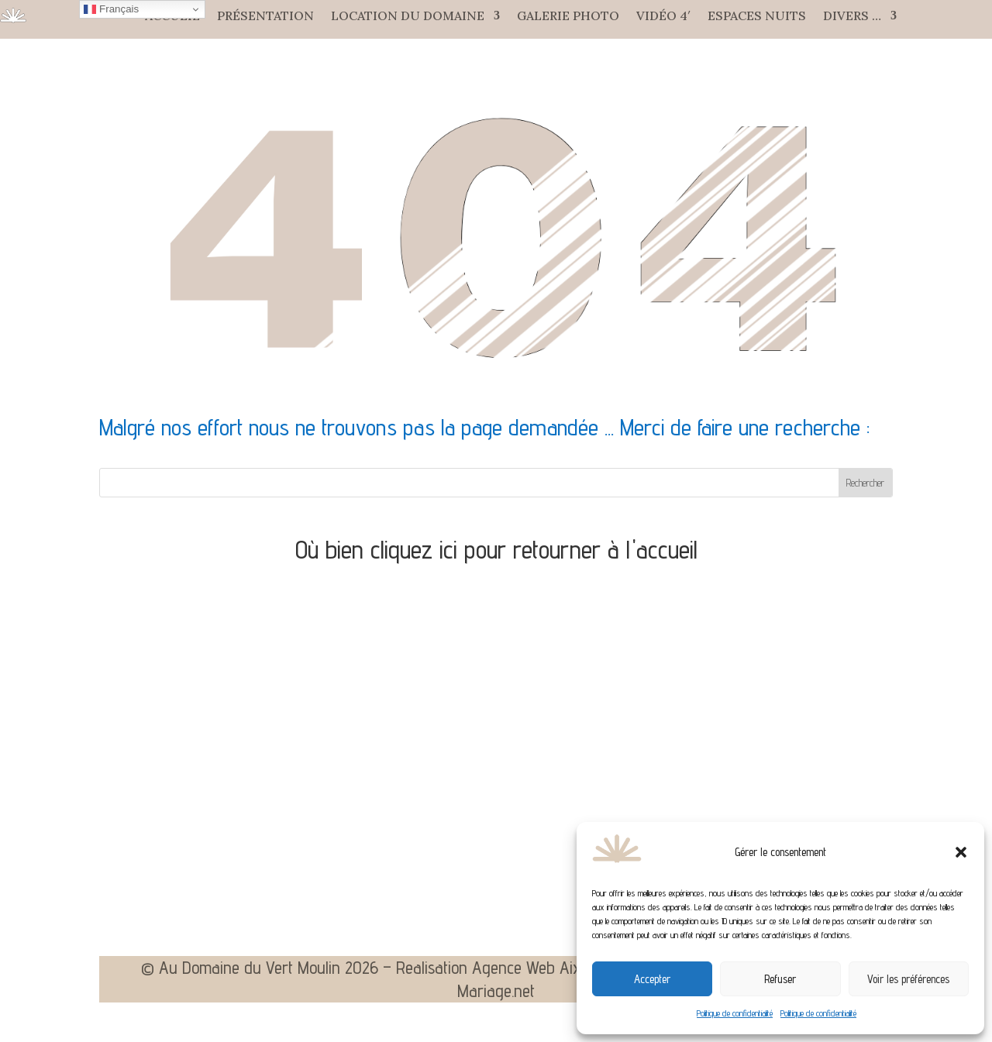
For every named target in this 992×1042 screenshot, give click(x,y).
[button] (961, 852)
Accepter (652, 978)
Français (111, 9)
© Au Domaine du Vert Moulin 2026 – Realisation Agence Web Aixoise (373, 970)
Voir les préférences (908, 978)
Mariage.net (496, 993)
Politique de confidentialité (735, 1013)
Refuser (780, 978)
